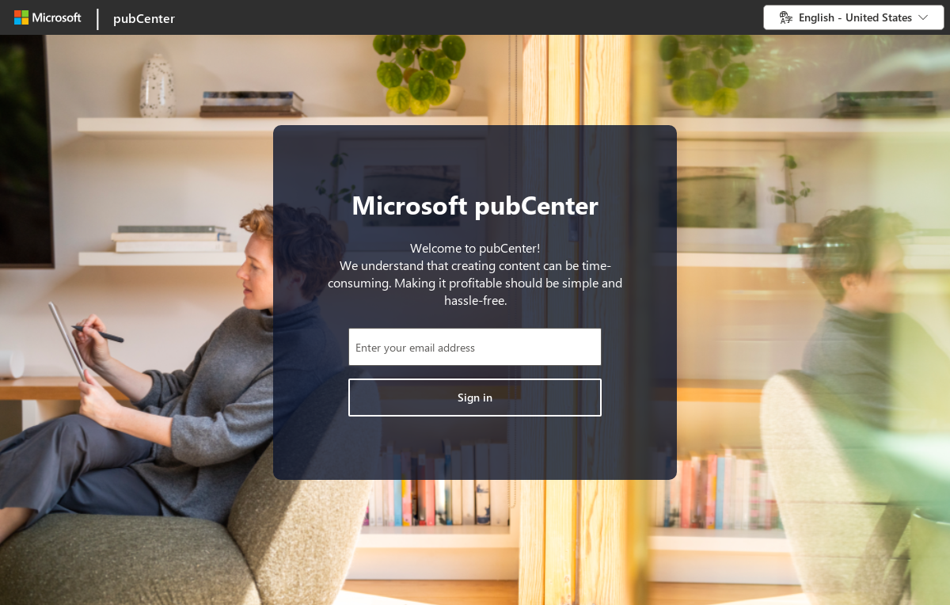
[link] (93, 17)
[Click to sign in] (475, 398)
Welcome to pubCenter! (475, 247)
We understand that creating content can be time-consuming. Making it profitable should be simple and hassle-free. (475, 282)
